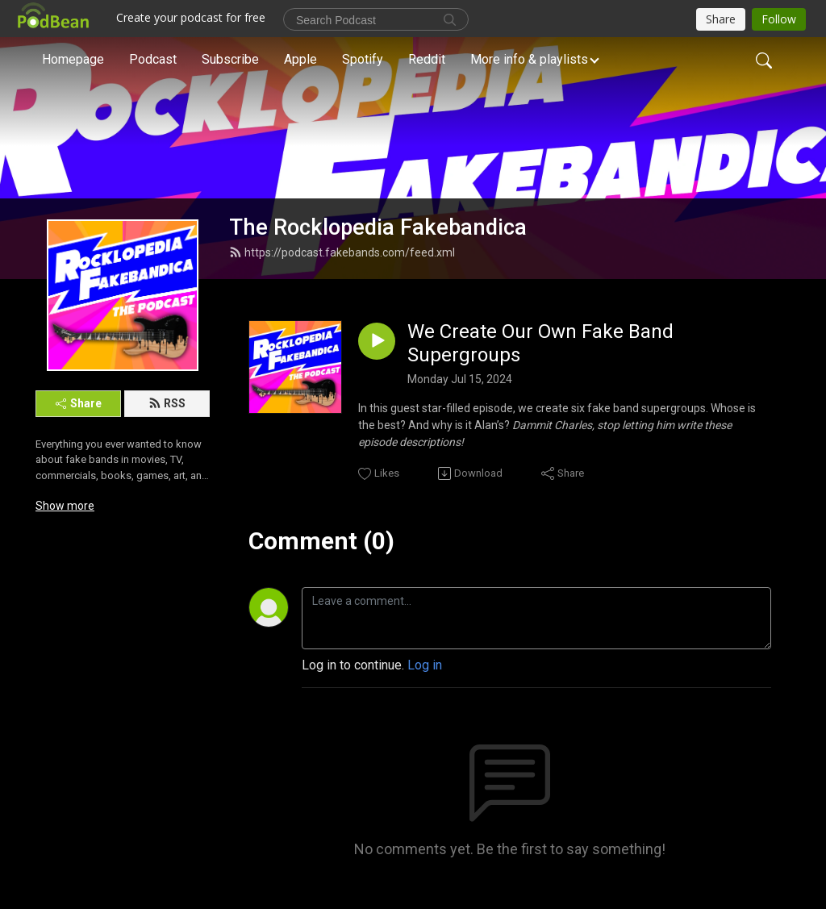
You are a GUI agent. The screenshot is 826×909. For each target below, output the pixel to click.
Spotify (362, 59)
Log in (424, 665)
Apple (300, 59)
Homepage (73, 59)
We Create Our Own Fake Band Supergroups (540, 343)
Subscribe (230, 59)
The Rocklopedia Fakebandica (378, 227)
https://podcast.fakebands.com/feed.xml (342, 252)
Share (79, 403)
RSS (167, 403)
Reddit (426, 59)
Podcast (153, 59)
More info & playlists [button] (529, 59)
